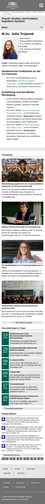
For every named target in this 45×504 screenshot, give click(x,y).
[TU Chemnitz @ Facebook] (5, 458)
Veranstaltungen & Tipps (14, 328)
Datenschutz (35, 483)
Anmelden (6, 483)
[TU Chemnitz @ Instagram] (12, 458)
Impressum (20, 483)
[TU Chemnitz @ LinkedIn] (19, 458)
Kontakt (17, 469)
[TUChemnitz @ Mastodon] (33, 458)
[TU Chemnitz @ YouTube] (40, 458)
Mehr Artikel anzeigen (24, 323)
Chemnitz (20, 473)
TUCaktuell (7, 155)
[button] (39, 5)
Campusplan (31, 469)
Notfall (5, 469)
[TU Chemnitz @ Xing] (26, 458)
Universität (7, 473)
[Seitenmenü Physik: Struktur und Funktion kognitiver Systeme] (22, 27)
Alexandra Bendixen (9, 499)
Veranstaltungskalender (14, 408)
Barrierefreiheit (21, 487)
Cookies (6, 487)
